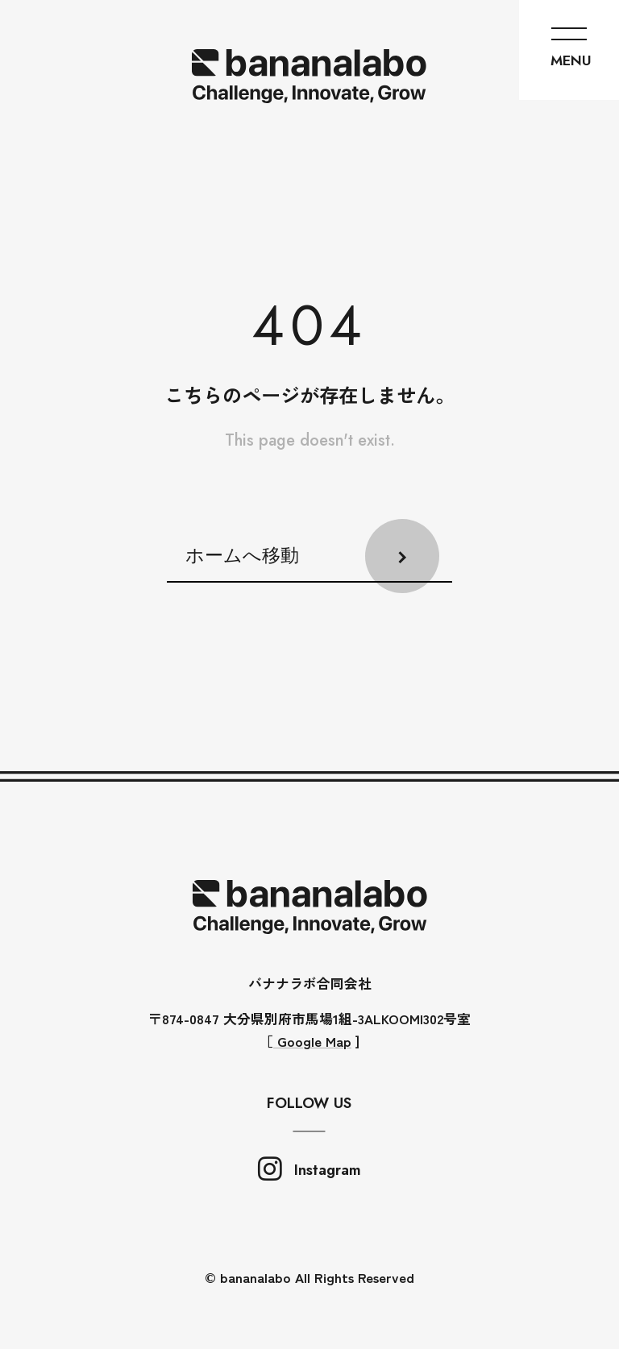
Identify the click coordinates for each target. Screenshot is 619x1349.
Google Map (312, 1041)
